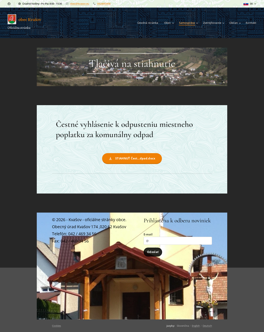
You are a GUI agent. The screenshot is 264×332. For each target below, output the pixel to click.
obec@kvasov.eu (79, 3)
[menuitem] (147, 23)
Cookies (56, 325)
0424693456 (103, 3)
